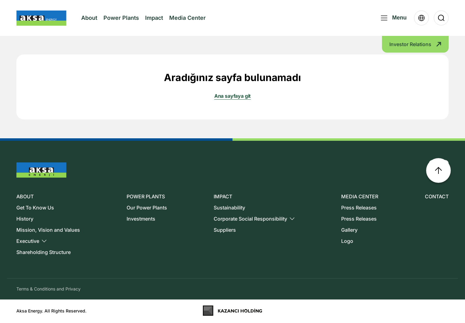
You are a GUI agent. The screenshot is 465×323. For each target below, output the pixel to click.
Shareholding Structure (43, 252)
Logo (347, 241)
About (89, 23)
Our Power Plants (147, 208)
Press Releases (359, 208)
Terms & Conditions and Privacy (48, 288)
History (24, 219)
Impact (154, 18)
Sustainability (229, 208)
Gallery (349, 230)
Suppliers (225, 230)
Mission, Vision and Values (48, 230)
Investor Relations (415, 44)
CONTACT (437, 196)
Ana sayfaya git (232, 96)
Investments (141, 219)
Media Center (187, 23)
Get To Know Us (35, 208)
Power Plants (121, 18)
